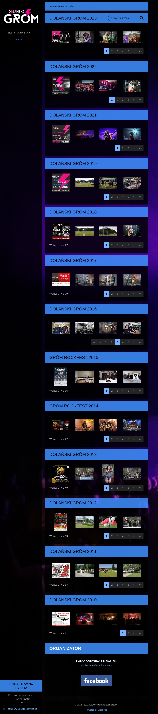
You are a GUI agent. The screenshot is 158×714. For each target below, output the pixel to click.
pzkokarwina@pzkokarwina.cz (96, 665)
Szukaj (142, 18)
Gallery (19, 39)
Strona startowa (56, 6)
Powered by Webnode (96, 710)
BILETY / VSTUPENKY (19, 32)
